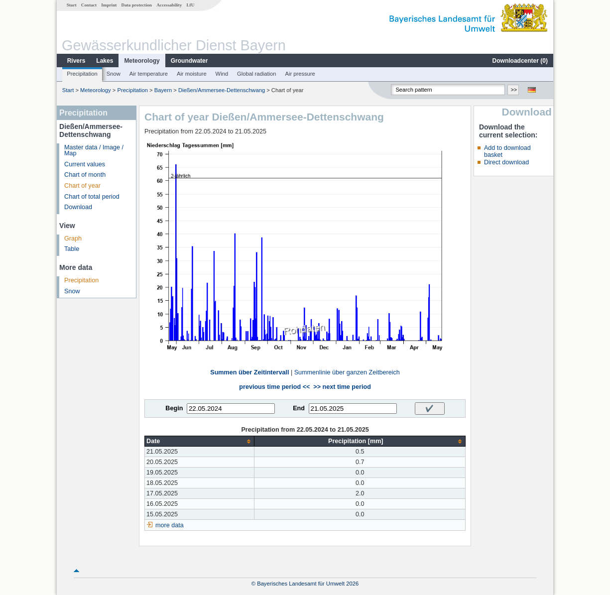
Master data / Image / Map (93, 150)
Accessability (169, 4)
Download (78, 207)
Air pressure (300, 74)
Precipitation (82, 74)
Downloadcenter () (520, 60)
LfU (190, 4)
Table (71, 248)
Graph (73, 238)
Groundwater (189, 60)
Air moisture (192, 74)
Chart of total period (92, 196)
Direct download (506, 162)
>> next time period (341, 386)
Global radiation (256, 74)
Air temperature (148, 74)
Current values (84, 164)
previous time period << (274, 386)
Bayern (163, 90)
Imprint (109, 4)
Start (72, 4)
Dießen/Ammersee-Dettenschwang (221, 90)
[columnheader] (199, 441)
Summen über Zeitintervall (249, 372)
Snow (114, 74)
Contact (89, 4)
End (299, 408)
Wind (222, 74)
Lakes (104, 60)
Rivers (76, 60)
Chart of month (85, 174)
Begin (174, 408)
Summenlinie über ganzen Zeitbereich (347, 372)
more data (169, 525)
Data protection (137, 4)
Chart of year (82, 185)
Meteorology (141, 60)
